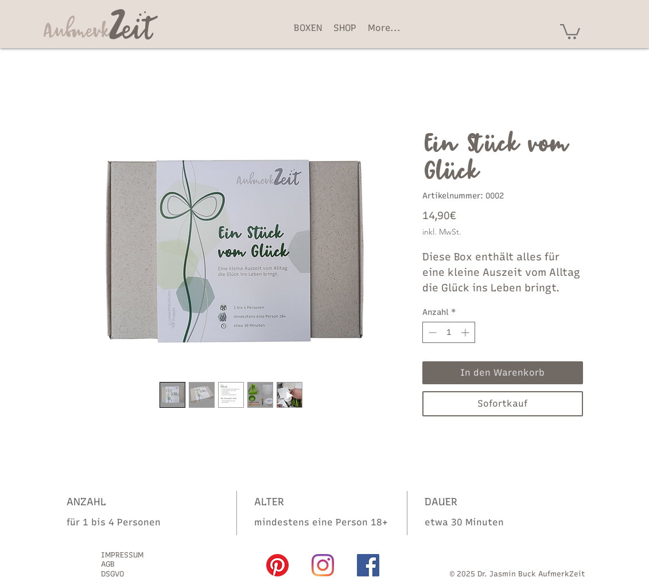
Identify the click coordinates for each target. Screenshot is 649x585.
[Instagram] (323, 565)
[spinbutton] (448, 332)
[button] (570, 30)
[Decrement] (431, 332)
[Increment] (466, 332)
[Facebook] (368, 565)
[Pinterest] (277, 565)
